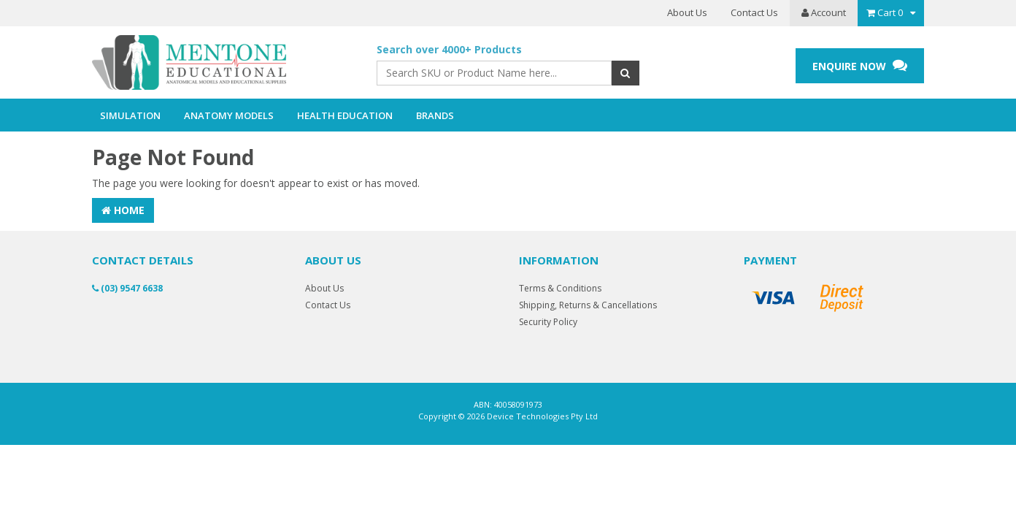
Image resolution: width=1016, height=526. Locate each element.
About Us (687, 12)
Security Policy (548, 322)
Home (123, 210)
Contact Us (754, 12)
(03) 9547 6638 (127, 288)
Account (823, 12)
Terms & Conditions (560, 288)
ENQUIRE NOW (859, 65)
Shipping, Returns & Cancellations (588, 305)
